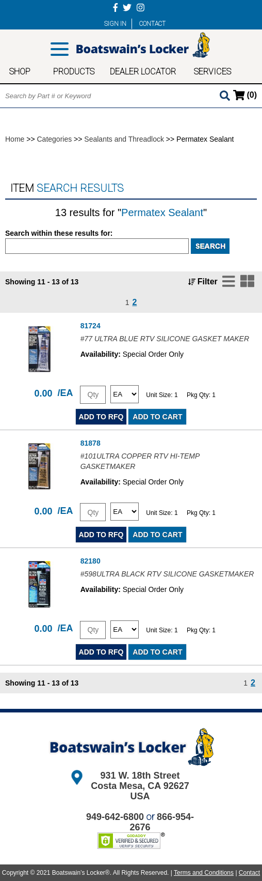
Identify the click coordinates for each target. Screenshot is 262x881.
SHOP (19, 72)
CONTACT (152, 23)
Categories (54, 139)
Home (14, 139)
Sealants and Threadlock (124, 139)
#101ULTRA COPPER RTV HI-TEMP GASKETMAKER (140, 461)
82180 (90, 561)
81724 (90, 326)
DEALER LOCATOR (143, 72)
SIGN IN (115, 23)
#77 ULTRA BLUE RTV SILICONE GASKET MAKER (164, 339)
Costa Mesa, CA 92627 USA (140, 791)
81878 (90, 443)
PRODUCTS (73, 72)
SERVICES (212, 72)
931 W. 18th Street (139, 775)
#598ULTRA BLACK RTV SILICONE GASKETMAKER (167, 574)
